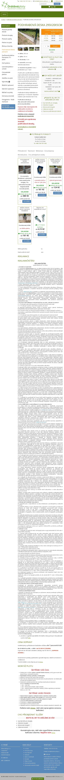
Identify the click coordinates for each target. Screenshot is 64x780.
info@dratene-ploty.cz (41, 1)
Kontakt (27, 759)
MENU (4, 14)
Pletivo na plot (7, 42)
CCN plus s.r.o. (59, 776)
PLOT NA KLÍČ (28, 752)
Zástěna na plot (7, 78)
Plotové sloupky (7, 35)
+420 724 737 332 (25, 1)
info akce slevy (29, 750)
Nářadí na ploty (7, 92)
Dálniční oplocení (8, 89)
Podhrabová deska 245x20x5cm (24, 161)
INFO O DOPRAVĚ (29, 757)
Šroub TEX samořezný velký (40, 208)
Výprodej (6, 82)
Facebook (47, 754)
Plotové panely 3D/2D (7, 31)
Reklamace (39, 151)
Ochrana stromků (8, 96)
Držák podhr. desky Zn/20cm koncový (40, 161)
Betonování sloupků (49, 107)
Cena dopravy (49, 151)
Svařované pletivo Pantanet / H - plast (8, 57)
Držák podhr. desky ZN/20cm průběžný (25, 209)
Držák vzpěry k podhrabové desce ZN (55, 161)
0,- (52, 7)
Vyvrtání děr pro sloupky (50, 103)
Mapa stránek (28, 761)
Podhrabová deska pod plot (14, 19)
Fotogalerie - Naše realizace (8, 101)
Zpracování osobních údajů (32, 765)
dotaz (41, 662)
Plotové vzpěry (7, 39)
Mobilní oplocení (8, 85)
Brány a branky (7, 46)
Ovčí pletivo (6, 63)
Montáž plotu (22, 155)
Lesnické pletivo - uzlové (8, 68)
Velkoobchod (59, 1)
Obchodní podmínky (30, 763)
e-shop (3, 19)
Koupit (55, 46)
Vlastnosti (31, 151)
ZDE (29, 638)
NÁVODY (27, 755)
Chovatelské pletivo (6, 73)
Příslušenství (22, 151)
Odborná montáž (48, 109)
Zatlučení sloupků (48, 105)
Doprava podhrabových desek (52, 111)
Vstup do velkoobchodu (8, 106)
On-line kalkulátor (37, 779)
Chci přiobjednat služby (36, 155)
